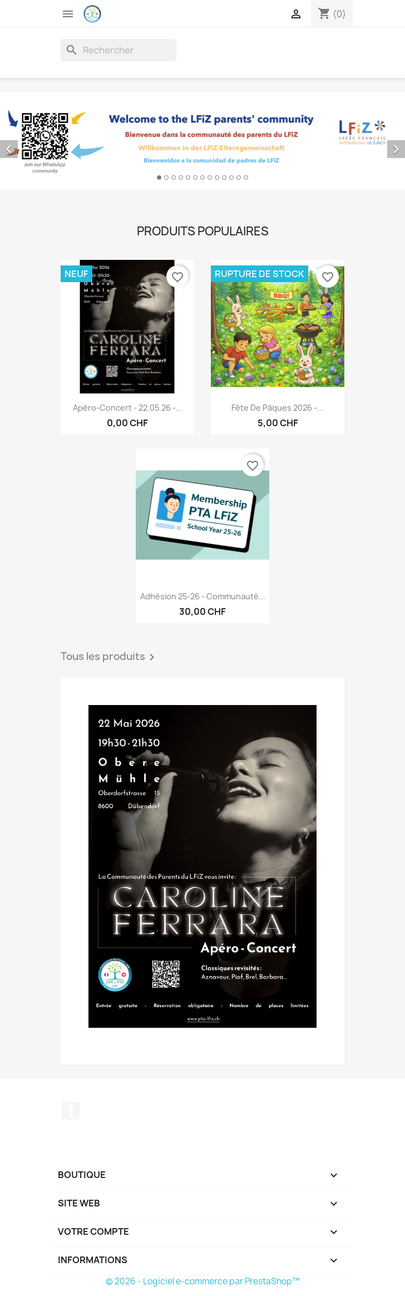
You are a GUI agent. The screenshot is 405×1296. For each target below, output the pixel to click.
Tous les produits (110, 657)
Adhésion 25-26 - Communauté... (202, 596)
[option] (202, 140)
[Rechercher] (118, 50)
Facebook (71, 1111)
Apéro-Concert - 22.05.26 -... (127, 407)
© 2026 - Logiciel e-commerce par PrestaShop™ (203, 1281)
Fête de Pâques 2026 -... (277, 407)
